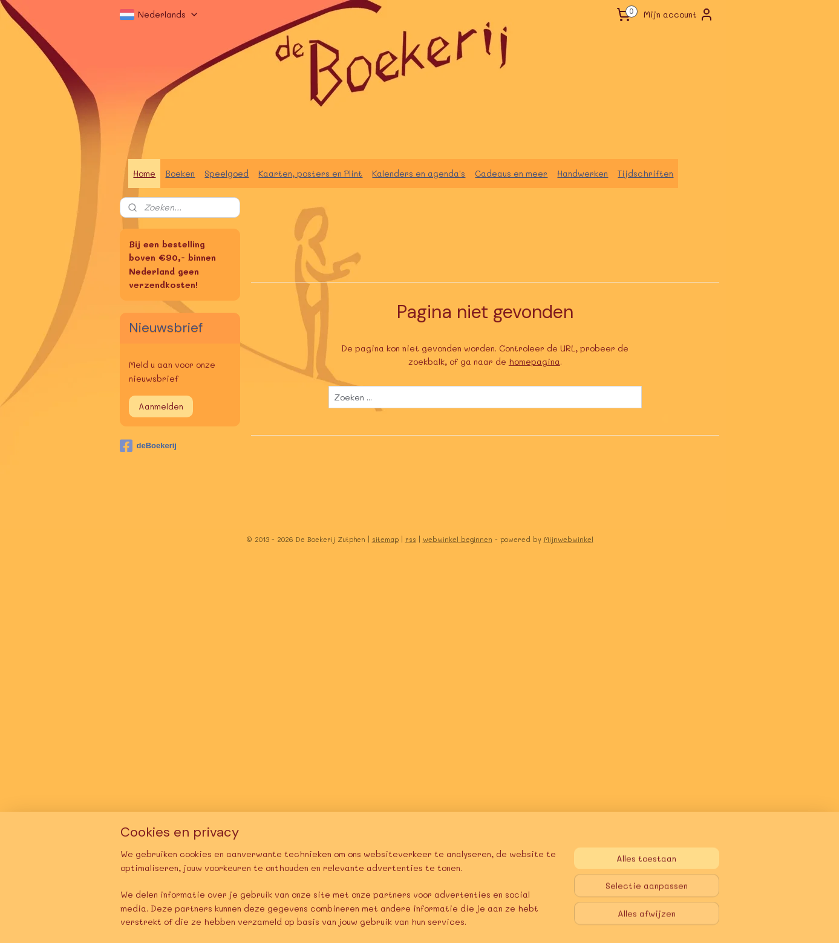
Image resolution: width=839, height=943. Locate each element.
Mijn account (679, 14)
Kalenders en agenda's (418, 173)
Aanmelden (161, 406)
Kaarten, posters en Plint (310, 173)
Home (144, 173)
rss (410, 539)
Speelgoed (226, 173)
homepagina (534, 361)
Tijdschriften (645, 173)
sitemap (385, 539)
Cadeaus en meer (511, 173)
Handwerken (582, 173)
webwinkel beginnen (457, 539)
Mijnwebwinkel (568, 539)
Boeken (180, 173)
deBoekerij (148, 446)
